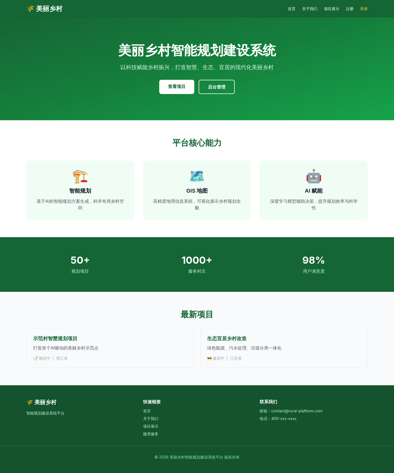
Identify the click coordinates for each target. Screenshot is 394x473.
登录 (364, 8)
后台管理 (216, 87)
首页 (292, 8)
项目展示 (331, 8)
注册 (350, 8)
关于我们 (309, 8)
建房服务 (150, 433)
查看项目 (177, 86)
